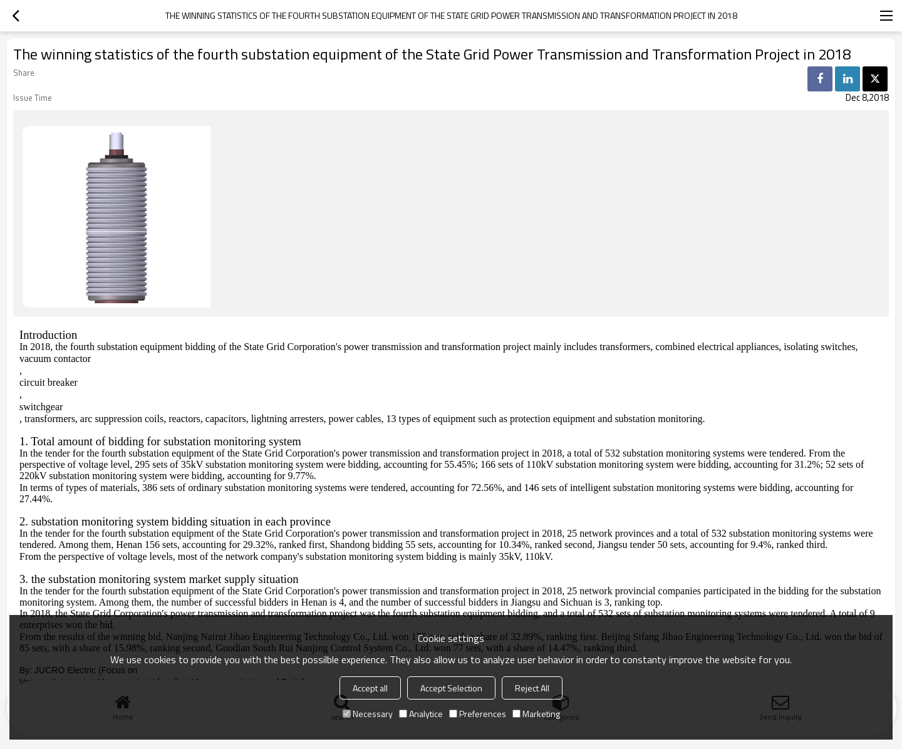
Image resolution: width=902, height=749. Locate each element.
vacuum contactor (55, 358)
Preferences (477, 713)
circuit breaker (48, 382)
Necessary (368, 713)
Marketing (536, 713)
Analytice (421, 713)
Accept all (370, 688)
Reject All (532, 688)
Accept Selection (451, 688)
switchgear (41, 406)
